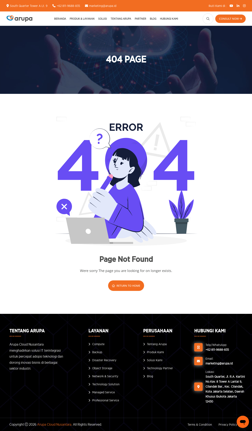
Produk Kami (155, 352)
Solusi (102, 18)
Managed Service (103, 392)
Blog (153, 18)
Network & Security (105, 376)
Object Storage (102, 368)
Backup (97, 352)
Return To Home (126, 285)
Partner (140, 18)
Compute (98, 344)
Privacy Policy (228, 424)
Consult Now (230, 18)
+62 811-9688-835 (68, 6)
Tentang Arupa (121, 18)
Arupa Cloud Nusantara (54, 424)
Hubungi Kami (169, 18)
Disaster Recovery (104, 360)
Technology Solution (106, 384)
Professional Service (105, 400)
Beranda (60, 18)
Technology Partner (160, 368)
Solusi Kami (154, 360)
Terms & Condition (200, 424)
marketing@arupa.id (102, 6)
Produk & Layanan (82, 18)
